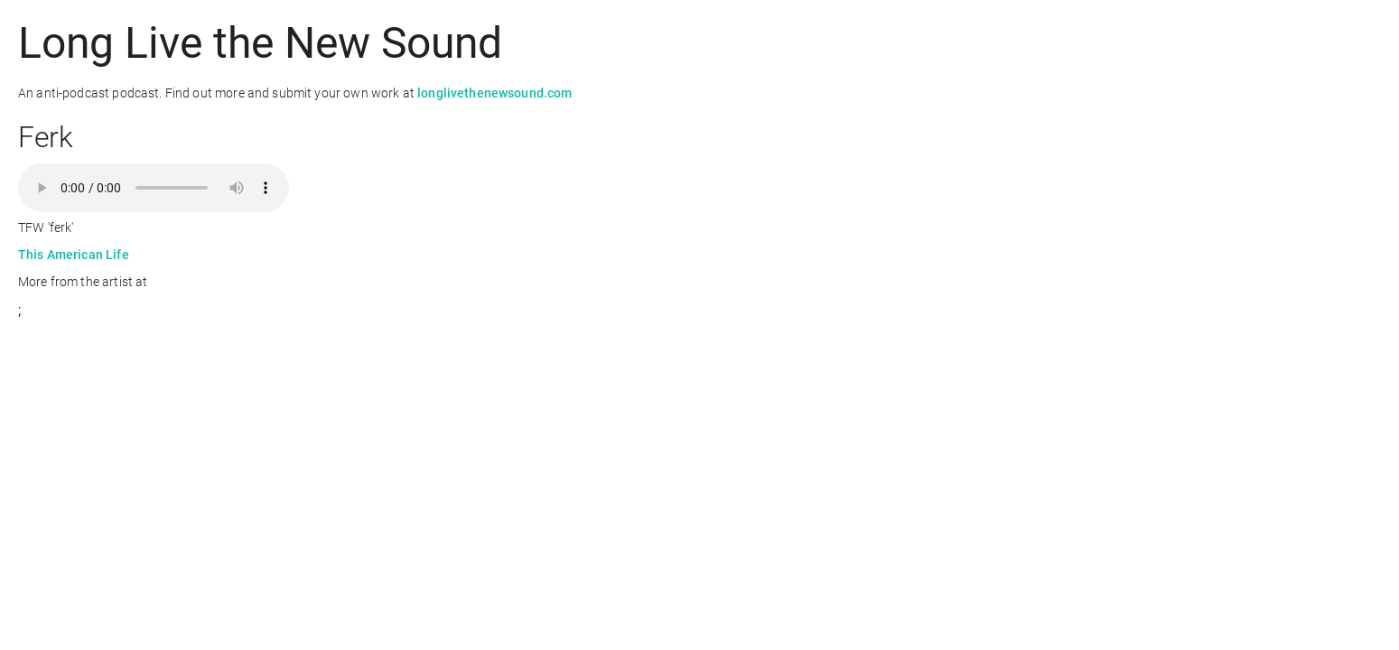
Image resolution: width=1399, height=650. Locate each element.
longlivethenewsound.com (494, 93)
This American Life (73, 254)
